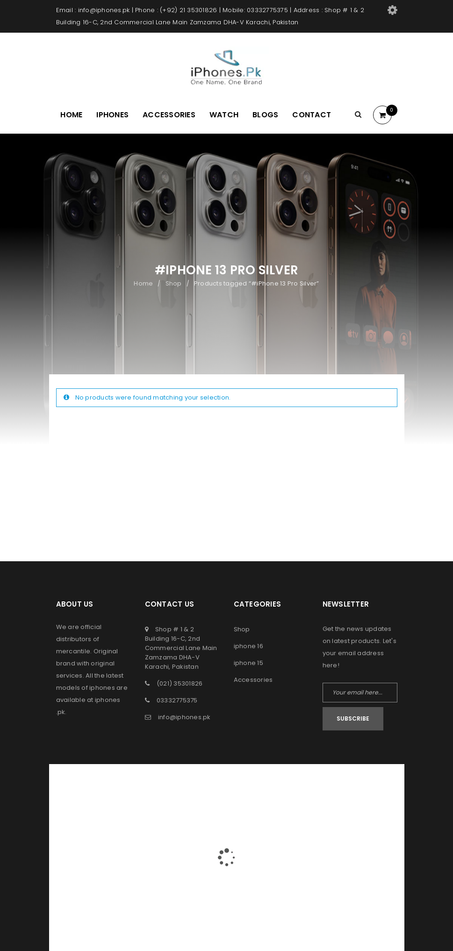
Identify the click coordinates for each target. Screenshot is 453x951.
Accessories (253, 679)
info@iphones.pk (184, 717)
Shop (173, 283)
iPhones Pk (208, 783)
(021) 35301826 (180, 683)
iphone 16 (248, 646)
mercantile (73, 651)
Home (143, 283)
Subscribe (353, 718)
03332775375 (177, 700)
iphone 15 (248, 662)
